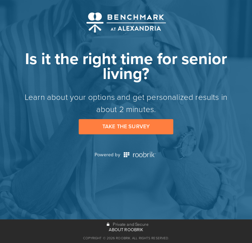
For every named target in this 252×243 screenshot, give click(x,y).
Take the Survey (126, 126)
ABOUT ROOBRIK (126, 230)
